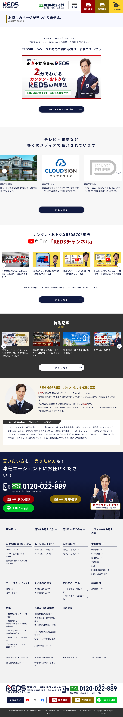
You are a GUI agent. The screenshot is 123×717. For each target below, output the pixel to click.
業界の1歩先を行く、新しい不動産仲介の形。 (17, 632)
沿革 (93, 565)
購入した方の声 (69, 549)
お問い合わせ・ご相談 (15, 657)
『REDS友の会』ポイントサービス (17, 555)
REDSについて (12, 549)
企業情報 (96, 543)
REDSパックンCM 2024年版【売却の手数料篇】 (76, 272)
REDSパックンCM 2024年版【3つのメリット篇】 (107, 272)
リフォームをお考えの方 (102, 531)
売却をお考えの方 (72, 529)
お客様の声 (69, 543)
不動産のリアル (71, 583)
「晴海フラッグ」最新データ (16, 639)
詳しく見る (61, 209)
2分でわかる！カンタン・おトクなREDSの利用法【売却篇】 (15, 273)
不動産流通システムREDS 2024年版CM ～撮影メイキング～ (45, 273)
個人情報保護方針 (13, 662)
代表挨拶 (95, 549)
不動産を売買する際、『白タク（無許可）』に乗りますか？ (76, 353)
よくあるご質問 (42, 583)
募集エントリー (98, 588)
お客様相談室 (68, 657)
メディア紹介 (11, 593)
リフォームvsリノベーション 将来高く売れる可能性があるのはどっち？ (46, 353)
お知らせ (10, 588)
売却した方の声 (69, 553)
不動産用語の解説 (44, 608)
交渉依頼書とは (41, 645)
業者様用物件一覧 (42, 657)
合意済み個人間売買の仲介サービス (16, 562)
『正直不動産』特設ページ (73, 590)
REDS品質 (95, 553)
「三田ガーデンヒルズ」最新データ (16, 646)
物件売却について (42, 593)
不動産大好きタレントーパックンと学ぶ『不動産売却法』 (16, 623)
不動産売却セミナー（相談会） (16, 615)
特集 (8, 608)
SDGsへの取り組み (99, 573)
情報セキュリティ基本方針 (44, 664)
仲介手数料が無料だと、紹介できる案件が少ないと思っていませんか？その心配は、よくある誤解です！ (15, 355)
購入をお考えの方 (44, 529)
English (67, 608)
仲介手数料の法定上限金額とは (45, 633)
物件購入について (42, 588)
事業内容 (95, 561)
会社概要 (95, 557)
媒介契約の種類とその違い (45, 626)
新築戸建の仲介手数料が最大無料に (107, 352)
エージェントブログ (43, 553)
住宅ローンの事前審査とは (44, 640)
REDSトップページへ (61, 109)
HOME (9, 529)
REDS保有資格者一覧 (100, 569)
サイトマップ (97, 657)
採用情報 (96, 583)
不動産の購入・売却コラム (73, 597)
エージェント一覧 (42, 549)
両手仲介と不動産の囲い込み (45, 619)
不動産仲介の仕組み (43, 613)
